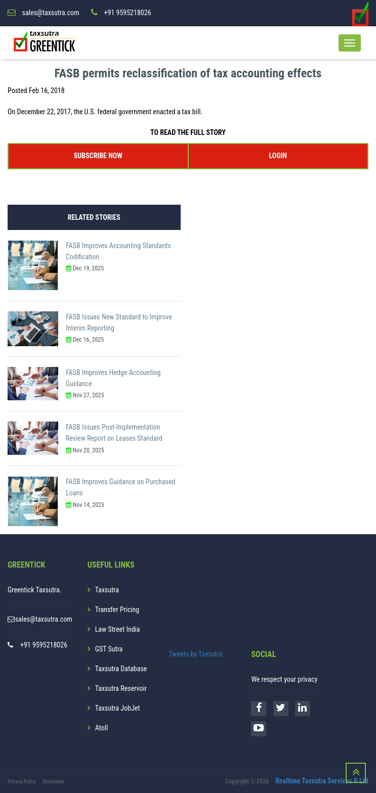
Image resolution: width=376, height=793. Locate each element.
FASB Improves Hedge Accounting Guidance (113, 378)
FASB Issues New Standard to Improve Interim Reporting (119, 322)
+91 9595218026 (43, 645)
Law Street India (117, 629)
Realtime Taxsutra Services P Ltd (321, 781)
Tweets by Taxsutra (196, 654)
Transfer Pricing (117, 609)
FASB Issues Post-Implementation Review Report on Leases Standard (114, 432)
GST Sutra (109, 649)
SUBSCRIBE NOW (98, 156)
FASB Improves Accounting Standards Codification (118, 251)
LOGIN (278, 156)
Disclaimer (54, 781)
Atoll (101, 728)
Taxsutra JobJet (117, 708)
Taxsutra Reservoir (121, 688)
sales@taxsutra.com (43, 619)
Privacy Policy (22, 781)
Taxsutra (107, 590)
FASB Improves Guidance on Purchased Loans (120, 487)
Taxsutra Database (121, 669)
